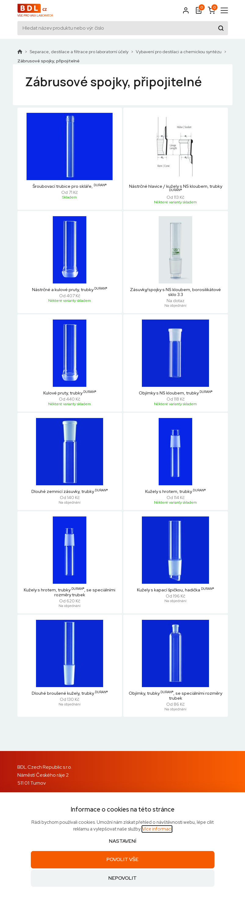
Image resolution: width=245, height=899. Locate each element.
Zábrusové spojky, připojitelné (48, 61)
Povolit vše (122, 859)
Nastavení (122, 841)
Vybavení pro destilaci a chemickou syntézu (179, 51)
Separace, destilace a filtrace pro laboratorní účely (79, 51)
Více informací (157, 829)
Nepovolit (122, 878)
